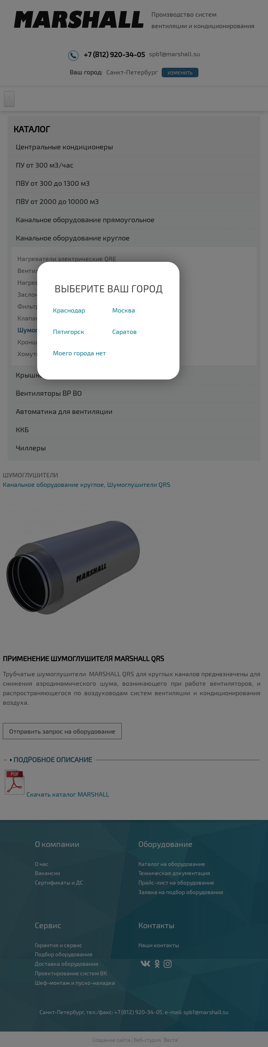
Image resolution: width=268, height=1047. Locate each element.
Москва (123, 310)
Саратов (124, 331)
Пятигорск (68, 331)
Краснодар (69, 310)
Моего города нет (79, 353)
